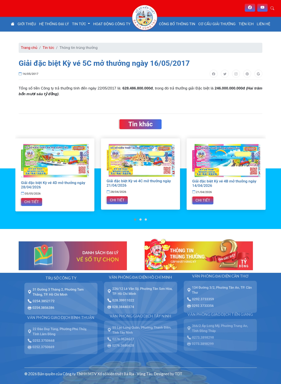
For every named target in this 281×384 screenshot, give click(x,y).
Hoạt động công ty (111, 24)
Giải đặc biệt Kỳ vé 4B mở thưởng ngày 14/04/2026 (224, 183)
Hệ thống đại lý (54, 24)
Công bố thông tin (177, 24)
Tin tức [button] (79, 24)
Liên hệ (263, 24)
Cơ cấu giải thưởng (217, 24)
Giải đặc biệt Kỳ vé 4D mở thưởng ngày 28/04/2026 (53, 184)
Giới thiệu (27, 24)
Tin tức (48, 47)
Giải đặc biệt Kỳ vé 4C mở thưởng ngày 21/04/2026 (139, 183)
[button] (135, 219)
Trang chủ (29, 47)
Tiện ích (246, 24)
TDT (178, 373)
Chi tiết (31, 201)
